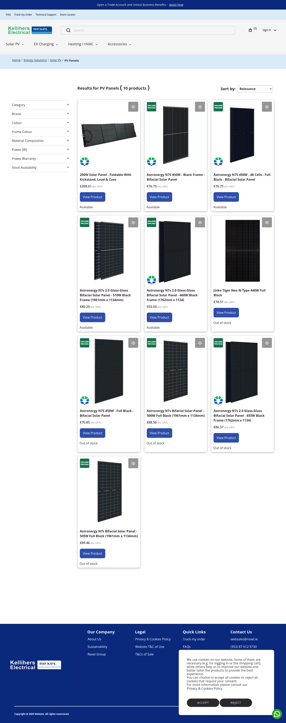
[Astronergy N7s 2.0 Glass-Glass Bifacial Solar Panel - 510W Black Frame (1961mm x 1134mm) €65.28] (109, 269)
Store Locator (67, 14)
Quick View (133, 107)
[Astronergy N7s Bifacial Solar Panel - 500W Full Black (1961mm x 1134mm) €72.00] (176, 388)
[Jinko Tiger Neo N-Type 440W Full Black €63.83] (242, 267)
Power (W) (19, 149)
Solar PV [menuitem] (13, 44)
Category (18, 105)
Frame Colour (22, 132)
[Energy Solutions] (35, 60)
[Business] (30, 30)
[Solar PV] (55, 60)
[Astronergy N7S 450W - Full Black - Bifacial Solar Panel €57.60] (109, 388)
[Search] (152, 30)
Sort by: (228, 88)
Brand (16, 114)
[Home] (16, 60)
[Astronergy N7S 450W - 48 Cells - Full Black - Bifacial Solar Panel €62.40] (242, 152)
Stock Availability (24, 167)
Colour (17, 123)
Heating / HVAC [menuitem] (81, 44)
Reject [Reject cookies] (236, 703)
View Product (92, 197)
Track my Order (23, 14)
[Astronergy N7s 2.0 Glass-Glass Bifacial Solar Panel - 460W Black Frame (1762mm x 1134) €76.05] (176, 269)
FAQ (8, 14)
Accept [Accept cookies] (203, 703)
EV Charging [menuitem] (44, 44)
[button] (253, 30)
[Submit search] (68, 30)
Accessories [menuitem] (117, 44)
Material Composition (28, 141)
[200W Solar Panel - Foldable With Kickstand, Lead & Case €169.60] (109, 152)
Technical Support (46, 14)
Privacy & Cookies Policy (204, 688)
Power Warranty (24, 158)
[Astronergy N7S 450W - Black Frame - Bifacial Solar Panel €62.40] (176, 152)
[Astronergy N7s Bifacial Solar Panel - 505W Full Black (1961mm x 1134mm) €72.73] (109, 508)
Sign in (271, 30)
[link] (176, 5)
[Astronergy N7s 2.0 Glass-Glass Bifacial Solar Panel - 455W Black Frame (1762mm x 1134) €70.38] (242, 390)
